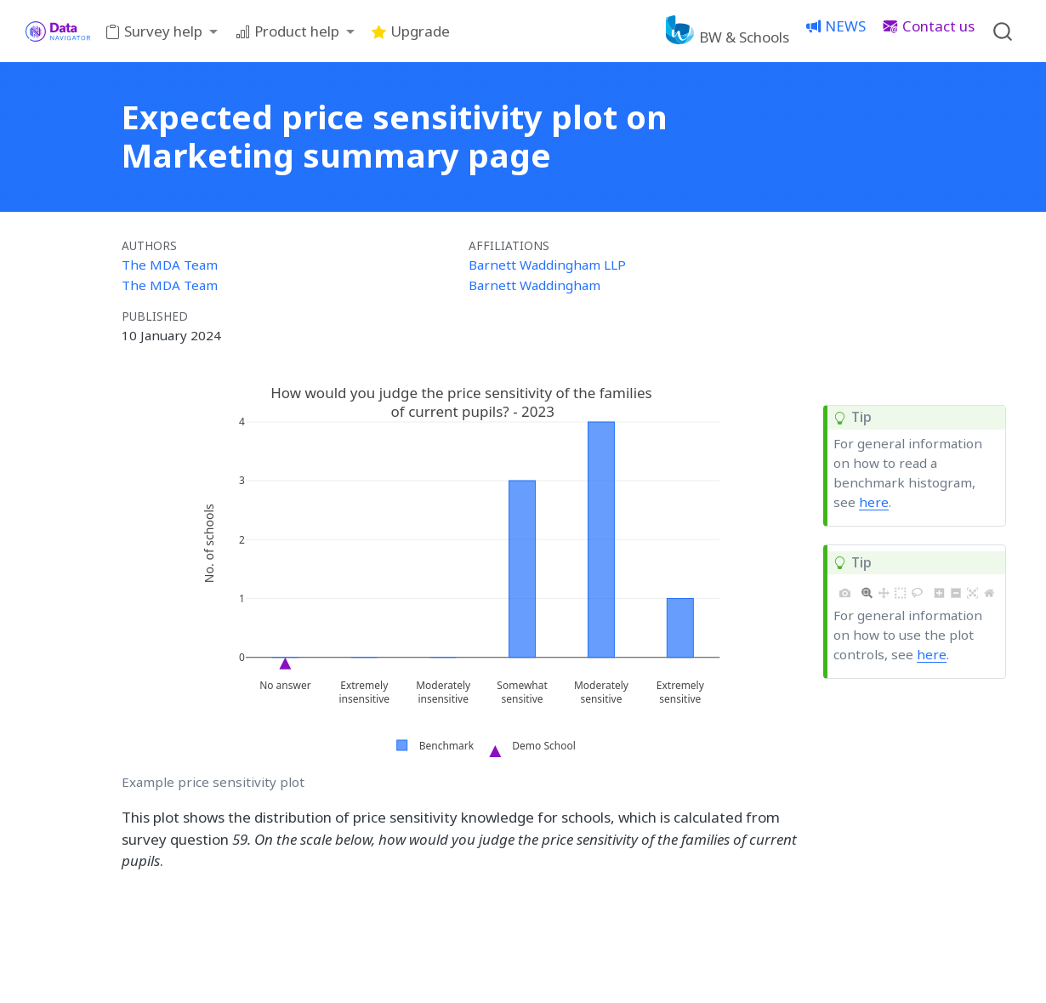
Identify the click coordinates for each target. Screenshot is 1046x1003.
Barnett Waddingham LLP (547, 264)
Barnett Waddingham (534, 284)
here (874, 501)
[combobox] (1003, 31)
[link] (162, 32)
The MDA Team (170, 264)
